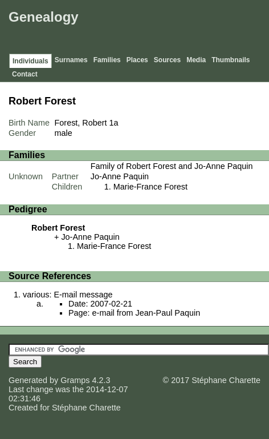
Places (137, 60)
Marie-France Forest (150, 186)
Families (107, 60)
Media (196, 60)
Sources (167, 60)
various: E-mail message (68, 294)
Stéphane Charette (86, 407)
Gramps (74, 380)
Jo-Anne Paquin (120, 176)
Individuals (30, 61)
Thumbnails (230, 60)
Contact (25, 74)
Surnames (71, 60)
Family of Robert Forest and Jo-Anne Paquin (172, 166)
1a (114, 122)
